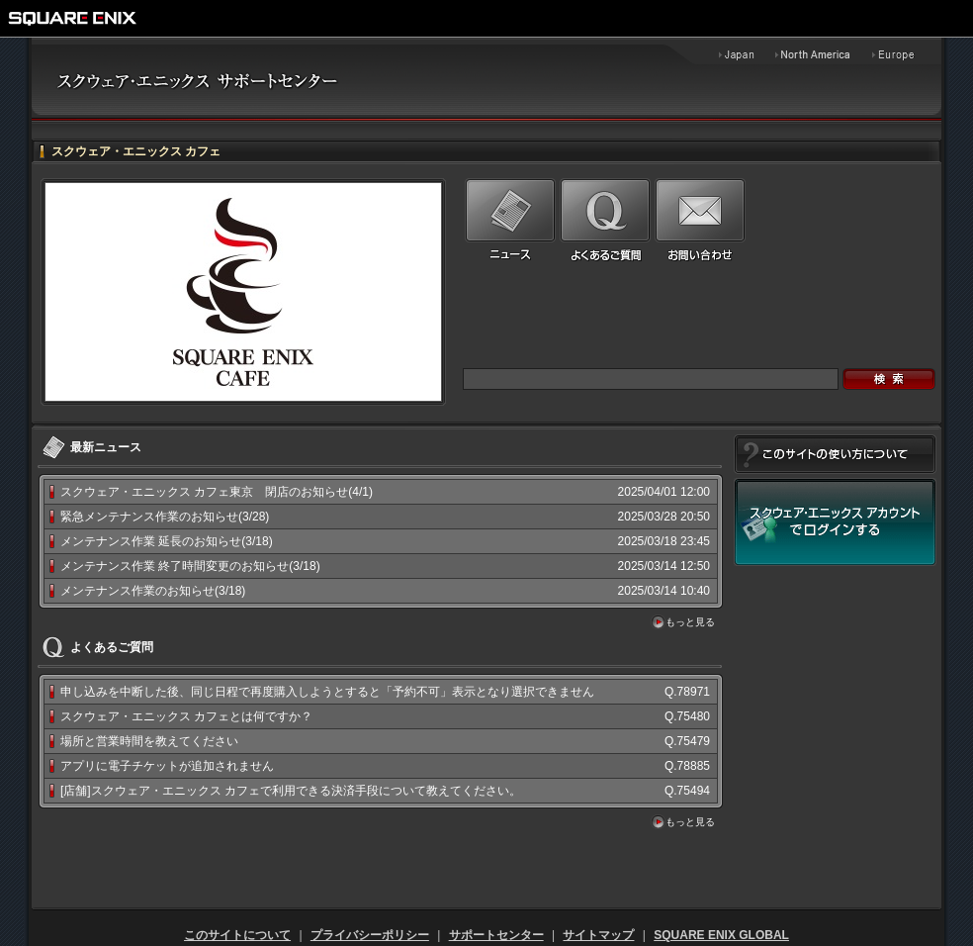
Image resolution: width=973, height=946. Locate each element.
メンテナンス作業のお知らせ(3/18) (152, 591)
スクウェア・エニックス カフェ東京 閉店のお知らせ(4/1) (216, 492)
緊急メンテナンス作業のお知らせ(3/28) (164, 516)
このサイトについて (237, 935)
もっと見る (690, 621)
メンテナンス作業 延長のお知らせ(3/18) (166, 541)
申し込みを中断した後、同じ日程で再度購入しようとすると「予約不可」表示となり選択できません (327, 692)
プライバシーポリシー (369, 935)
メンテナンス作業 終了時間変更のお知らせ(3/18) (190, 566)
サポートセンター (496, 935)
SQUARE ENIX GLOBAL (721, 935)
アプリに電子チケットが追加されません (167, 766)
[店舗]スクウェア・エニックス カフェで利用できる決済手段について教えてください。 (290, 791)
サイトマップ (598, 935)
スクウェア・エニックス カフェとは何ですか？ (186, 716)
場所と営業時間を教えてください (149, 741)
